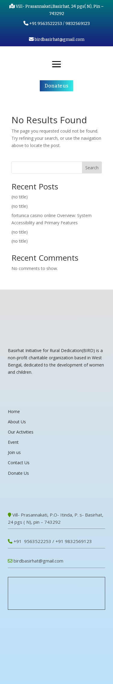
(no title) (19, 197)
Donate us (56, 86)
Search (92, 167)
